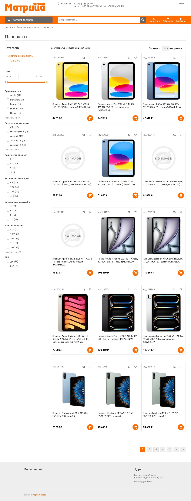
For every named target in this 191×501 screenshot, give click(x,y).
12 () (14, 219)
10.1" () (14, 234)
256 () (14, 191)
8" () (13, 229)
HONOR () (16, 108)
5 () (12, 172)
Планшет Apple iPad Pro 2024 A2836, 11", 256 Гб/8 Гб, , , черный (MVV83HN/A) (117, 337)
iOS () (14, 127)
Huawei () (15, 113)
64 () (14, 182)
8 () (14, 163)
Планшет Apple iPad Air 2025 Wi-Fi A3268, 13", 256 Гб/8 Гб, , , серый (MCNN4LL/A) (163, 260)
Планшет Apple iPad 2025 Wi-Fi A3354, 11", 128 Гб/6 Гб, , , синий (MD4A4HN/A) (162, 105)
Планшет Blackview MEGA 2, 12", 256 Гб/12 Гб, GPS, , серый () (160, 414)
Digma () (15, 104)
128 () (14, 187)
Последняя (182, 449)
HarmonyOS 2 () (19, 131)
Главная (9, 27)
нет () (14, 266)
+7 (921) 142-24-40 (83, 4)
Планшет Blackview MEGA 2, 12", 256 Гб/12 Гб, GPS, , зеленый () (115, 414)
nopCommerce (39, 495)
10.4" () (14, 247)
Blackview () (17, 99)
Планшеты (15, 61)
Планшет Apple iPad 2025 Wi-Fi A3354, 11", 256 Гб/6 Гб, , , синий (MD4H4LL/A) (116, 183)
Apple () (15, 95)
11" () (14, 243)
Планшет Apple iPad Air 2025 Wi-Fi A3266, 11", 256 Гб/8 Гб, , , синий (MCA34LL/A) (163, 183)
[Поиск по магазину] (99, 20)
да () (14, 261)
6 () (12, 159)
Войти (181, 4)
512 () (14, 196)
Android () (16, 136)
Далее (176, 449)
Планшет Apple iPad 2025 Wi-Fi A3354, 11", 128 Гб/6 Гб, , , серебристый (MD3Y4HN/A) (116, 107)
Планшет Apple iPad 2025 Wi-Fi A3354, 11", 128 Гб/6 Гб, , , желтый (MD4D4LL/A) (72, 105)
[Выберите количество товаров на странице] (165, 48)
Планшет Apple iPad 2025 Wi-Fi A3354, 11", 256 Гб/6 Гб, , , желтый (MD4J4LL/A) (72, 183)
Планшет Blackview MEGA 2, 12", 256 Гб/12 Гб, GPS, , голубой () (70, 414)
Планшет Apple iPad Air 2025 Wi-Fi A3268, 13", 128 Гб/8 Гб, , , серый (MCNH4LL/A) (118, 260)
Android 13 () (17, 140)
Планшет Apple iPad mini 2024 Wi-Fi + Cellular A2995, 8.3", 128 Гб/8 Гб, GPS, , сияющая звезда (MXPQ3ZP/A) (71, 339)
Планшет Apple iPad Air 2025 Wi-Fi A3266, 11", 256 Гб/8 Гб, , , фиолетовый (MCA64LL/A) (72, 262)
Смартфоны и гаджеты (20, 55)
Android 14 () (18, 145)
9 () (12, 168)
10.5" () (14, 238)
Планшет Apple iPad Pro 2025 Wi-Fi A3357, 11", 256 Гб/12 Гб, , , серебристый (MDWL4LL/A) (163, 339)
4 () (13, 206)
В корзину (90, 118)
